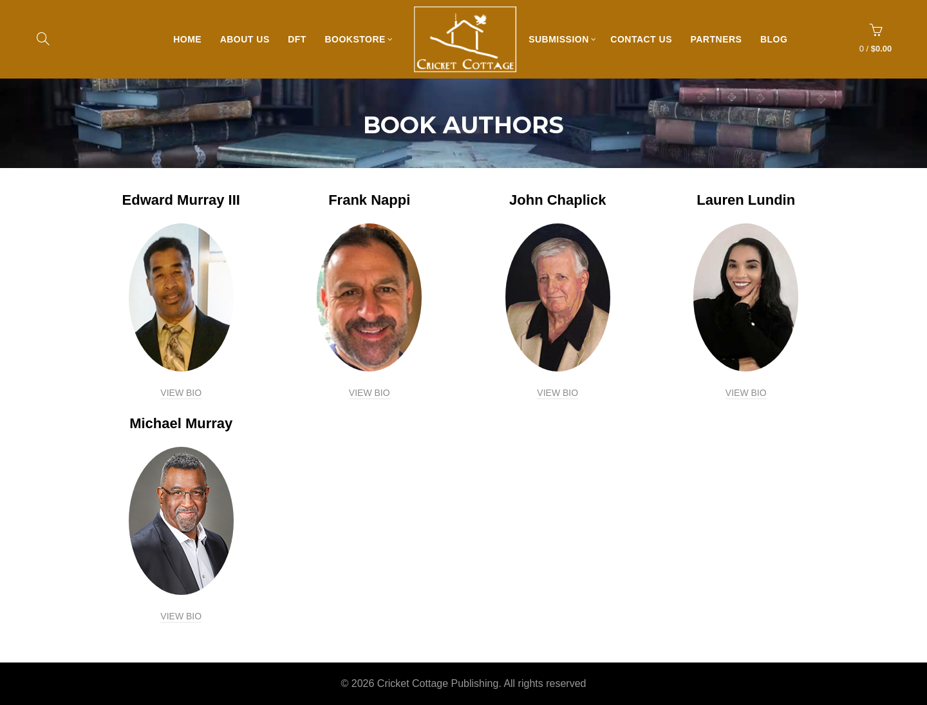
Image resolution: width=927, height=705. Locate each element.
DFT (300, 39)
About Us (248, 39)
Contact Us (644, 39)
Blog (777, 39)
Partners (719, 39)
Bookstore (358, 39)
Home (190, 39)
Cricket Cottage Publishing (438, 683)
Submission (562, 39)
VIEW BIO (180, 393)
